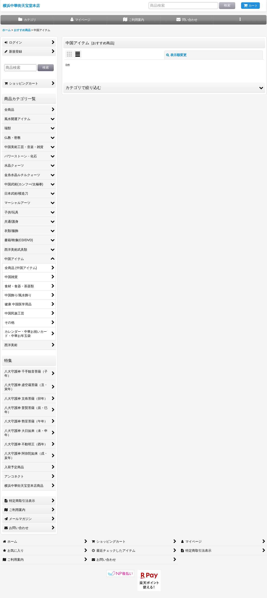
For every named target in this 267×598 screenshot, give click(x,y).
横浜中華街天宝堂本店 (21, 5)
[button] (240, 20)
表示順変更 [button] (176, 55)
